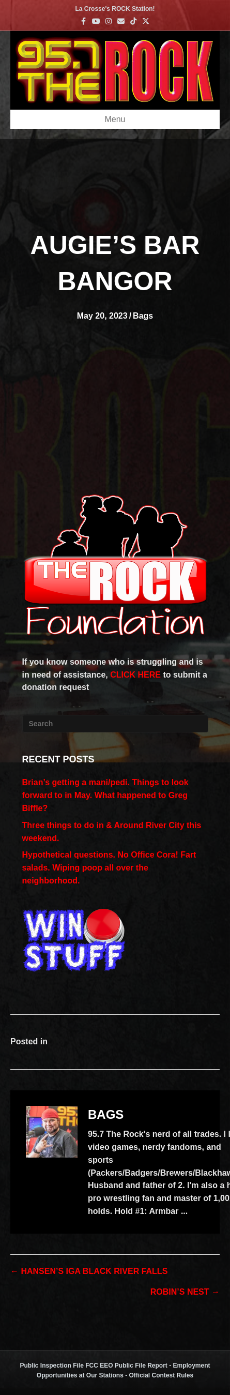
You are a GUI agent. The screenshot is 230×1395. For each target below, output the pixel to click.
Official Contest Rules (161, 1375)
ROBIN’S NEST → (185, 1291)
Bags (143, 315)
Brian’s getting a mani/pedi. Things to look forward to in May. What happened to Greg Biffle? (105, 795)
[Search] (115, 723)
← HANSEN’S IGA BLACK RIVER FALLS (88, 1271)
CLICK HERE (135, 674)
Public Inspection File (51, 1365)
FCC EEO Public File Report (126, 1365)
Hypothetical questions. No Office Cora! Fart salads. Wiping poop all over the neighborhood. (109, 867)
